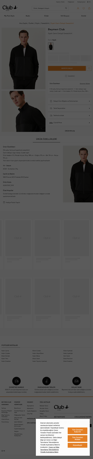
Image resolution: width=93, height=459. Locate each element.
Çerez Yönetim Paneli (62, 443)
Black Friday (43, 416)
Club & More (56, 122)
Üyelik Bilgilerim (32, 411)
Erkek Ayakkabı (68, 351)
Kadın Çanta (5, 351)
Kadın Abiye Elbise (38, 353)
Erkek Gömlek (6, 356)
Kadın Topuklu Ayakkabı (40, 361)
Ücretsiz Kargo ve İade (19, 411)
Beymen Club (56, 29)
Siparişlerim (30, 406)
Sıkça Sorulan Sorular (18, 418)
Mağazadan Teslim (19, 415)
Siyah (52, 40)
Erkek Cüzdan (37, 351)
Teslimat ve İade (57, 115)
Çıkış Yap (29, 413)
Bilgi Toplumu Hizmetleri (6, 415)
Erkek (46, 16)
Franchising (5, 422)
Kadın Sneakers (6, 361)
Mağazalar (71, 2)
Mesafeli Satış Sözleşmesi (18, 434)
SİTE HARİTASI (31, 423)
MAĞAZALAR (31, 418)
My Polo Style (9, 16)
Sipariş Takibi (60, 2)
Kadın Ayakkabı (68, 353)
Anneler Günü (44, 408)
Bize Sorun (17, 408)
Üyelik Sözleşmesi (19, 429)
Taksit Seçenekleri (57, 108)
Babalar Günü (44, 406)
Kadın (28, 16)
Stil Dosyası (65, 16)
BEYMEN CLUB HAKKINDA (6, 403)
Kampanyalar (81, 2)
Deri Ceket (66, 356)
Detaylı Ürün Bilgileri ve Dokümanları (64, 101)
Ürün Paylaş (70, 131)
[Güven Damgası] (68, 434)
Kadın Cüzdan (6, 353)
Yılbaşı (42, 413)
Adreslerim (30, 408)
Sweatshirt (70, 76)
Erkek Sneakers (67, 361)
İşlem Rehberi (18, 422)
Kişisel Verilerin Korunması (18, 425)
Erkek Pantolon (68, 358)
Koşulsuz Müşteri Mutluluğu (7, 411)
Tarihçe (4, 408)
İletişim (16, 431)
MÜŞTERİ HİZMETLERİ (18, 403)
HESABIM (30, 402)
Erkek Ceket (36, 358)
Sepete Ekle (67, 68)
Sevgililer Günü (44, 411)
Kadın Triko (5, 358)
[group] (50, 46)
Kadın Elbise (36, 356)
